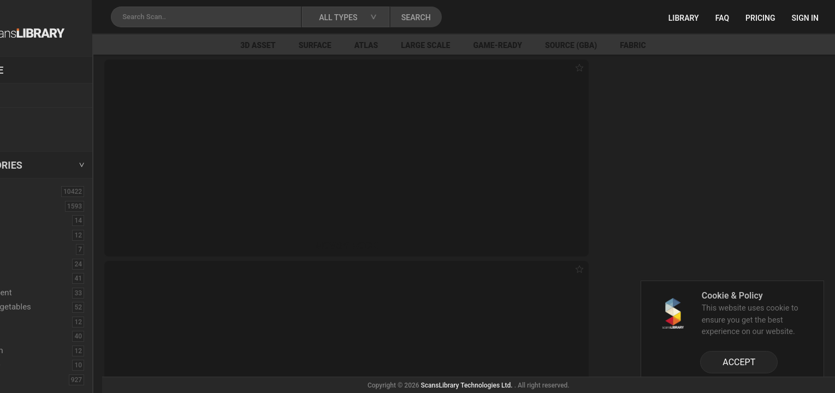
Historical (43, 321)
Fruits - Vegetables (59, 307)
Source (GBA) (624, 45)
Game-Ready (551, 45)
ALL (21, 191)
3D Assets (32, 206)
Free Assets (35, 133)
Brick (35, 220)
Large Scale (479, 45)
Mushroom (46, 350)
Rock (35, 379)
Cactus (38, 249)
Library (683, 18)
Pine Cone (44, 365)
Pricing (760, 18)
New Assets (36, 118)
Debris (37, 278)
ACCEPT (739, 362)
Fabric (687, 45)
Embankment (50, 292)
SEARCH (480, 17)
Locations (32, 96)
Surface (368, 45)
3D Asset (312, 45)
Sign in (805, 18)
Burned (38, 235)
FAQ (722, 18)
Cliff (33, 264)
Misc (34, 336)
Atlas (420, 45)
